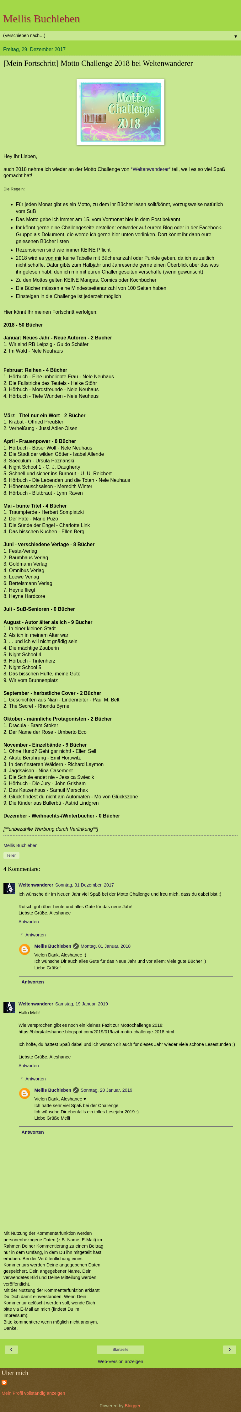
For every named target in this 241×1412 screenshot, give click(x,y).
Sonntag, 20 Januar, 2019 (106, 1090)
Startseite (121, 1349)
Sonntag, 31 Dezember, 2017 (84, 884)
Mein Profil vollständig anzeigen (33, 1393)
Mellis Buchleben (41, 18)
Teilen (11, 855)
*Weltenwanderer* (151, 169)
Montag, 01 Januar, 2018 (106, 946)
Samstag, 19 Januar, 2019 (81, 1003)
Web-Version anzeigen (120, 1361)
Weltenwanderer (36, 884)
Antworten (29, 921)
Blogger (132, 1405)
